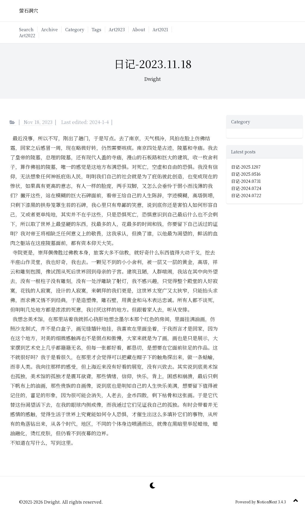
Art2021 (160, 29)
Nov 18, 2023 (38, 122)
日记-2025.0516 (246, 174)
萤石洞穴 (28, 10)
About (138, 29)
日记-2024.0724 (246, 188)
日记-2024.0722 (246, 195)
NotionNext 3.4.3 (271, 501)
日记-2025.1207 (246, 167)
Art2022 (27, 35)
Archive (49, 29)
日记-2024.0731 (246, 181)
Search (26, 29)
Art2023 (117, 29)
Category (74, 29)
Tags (96, 29)
